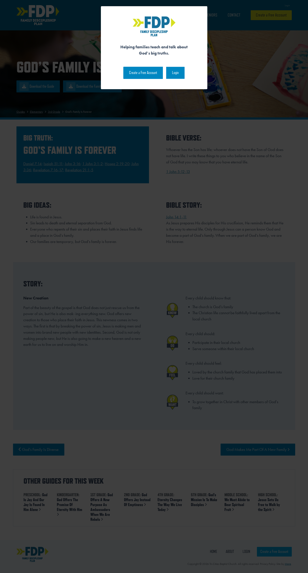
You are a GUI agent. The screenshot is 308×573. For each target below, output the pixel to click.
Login (175, 72)
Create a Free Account (143, 72)
